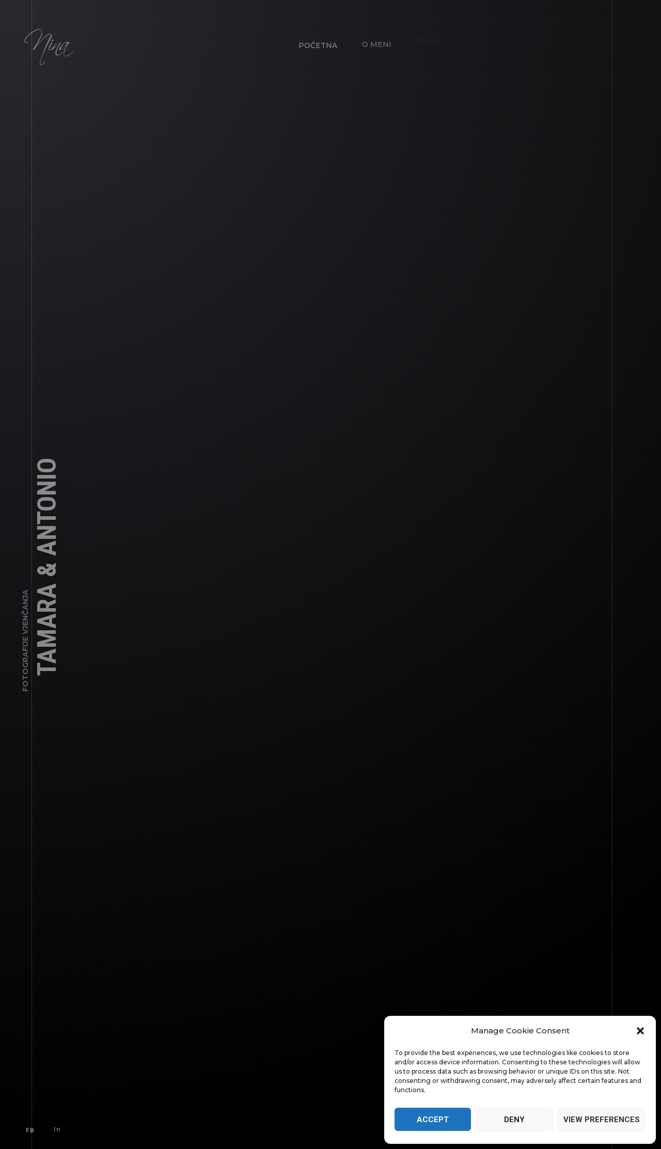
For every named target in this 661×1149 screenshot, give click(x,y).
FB (28, 1128)
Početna (315, 43)
